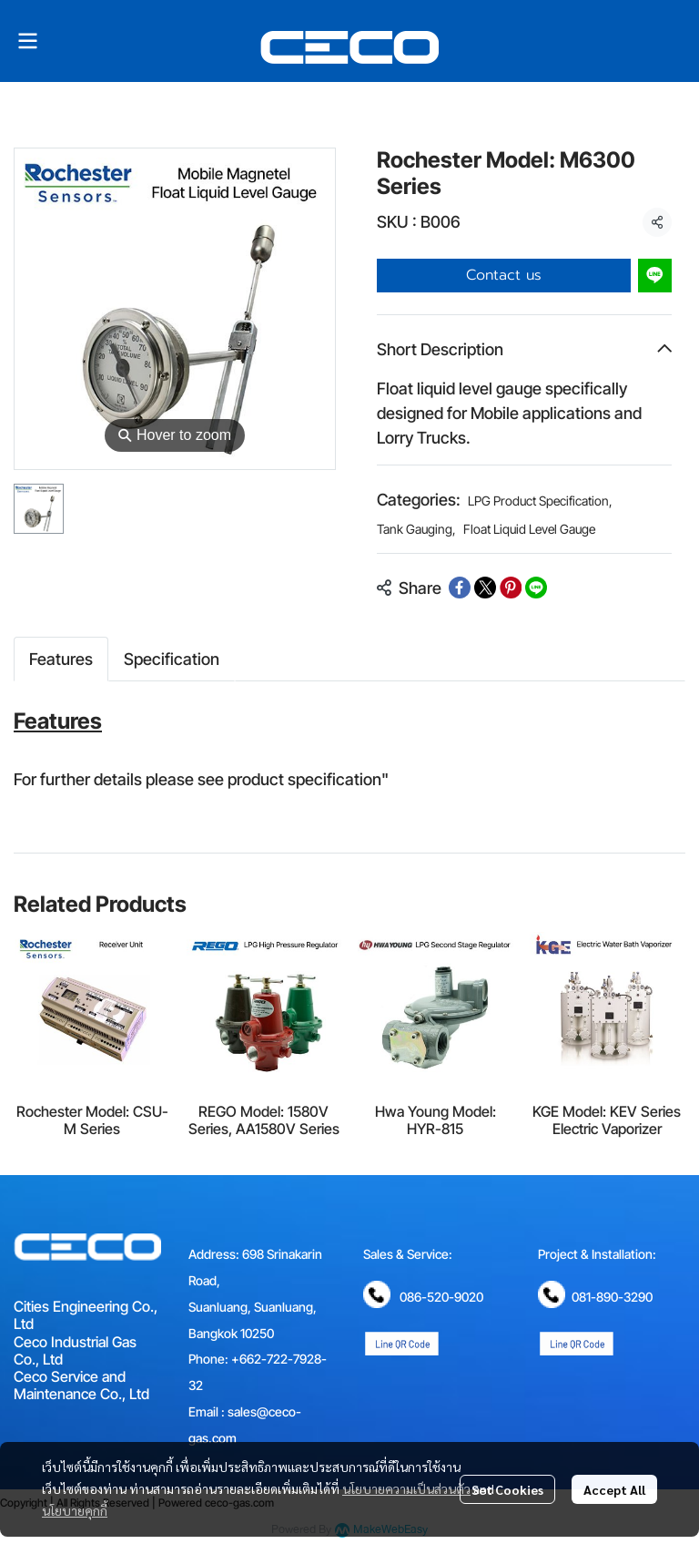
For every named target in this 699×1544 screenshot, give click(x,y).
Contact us (504, 275)
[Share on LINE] (536, 587)
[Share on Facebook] (460, 587)
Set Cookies (507, 1489)
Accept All (614, 1489)
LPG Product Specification (540, 500)
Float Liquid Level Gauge (529, 529)
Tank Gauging (416, 529)
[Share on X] (485, 587)
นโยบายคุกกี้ (74, 1510)
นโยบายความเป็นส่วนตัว (406, 1488)
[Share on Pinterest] (511, 587)
